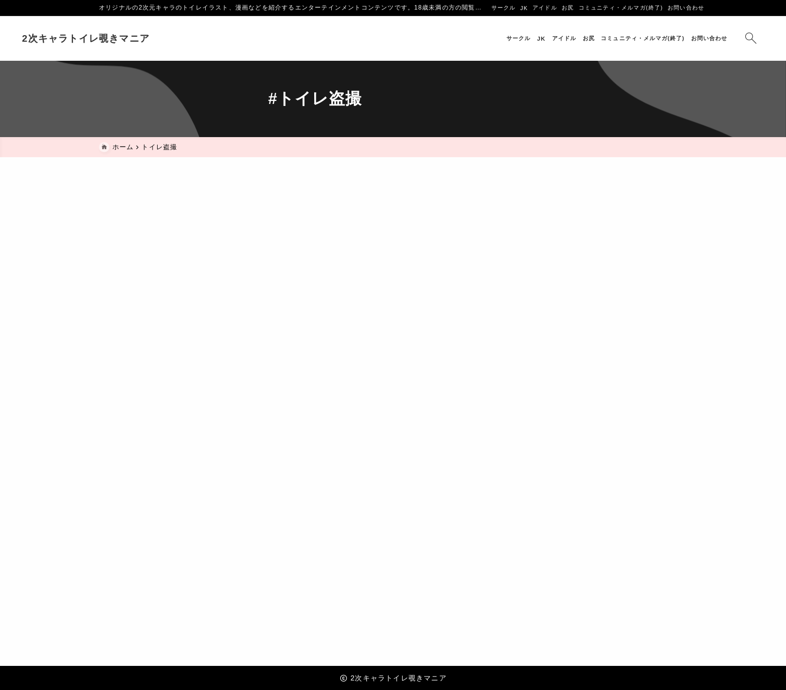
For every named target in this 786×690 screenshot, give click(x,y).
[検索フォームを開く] (674, 38)
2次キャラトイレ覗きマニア (162, 38)
